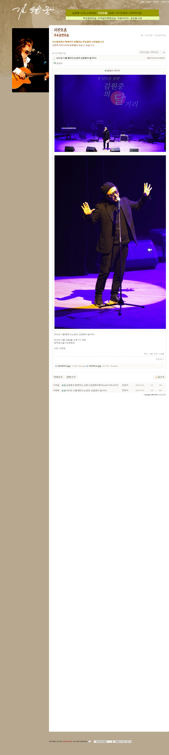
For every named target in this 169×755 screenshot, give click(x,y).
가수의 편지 (121, 13)
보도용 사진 (136, 18)
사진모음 (102, 13)
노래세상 (91, 13)
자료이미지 (123, 18)
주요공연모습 (89, 18)
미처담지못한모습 (107, 18)
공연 (111, 13)
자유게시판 (135, 13)
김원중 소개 (78, 13)
